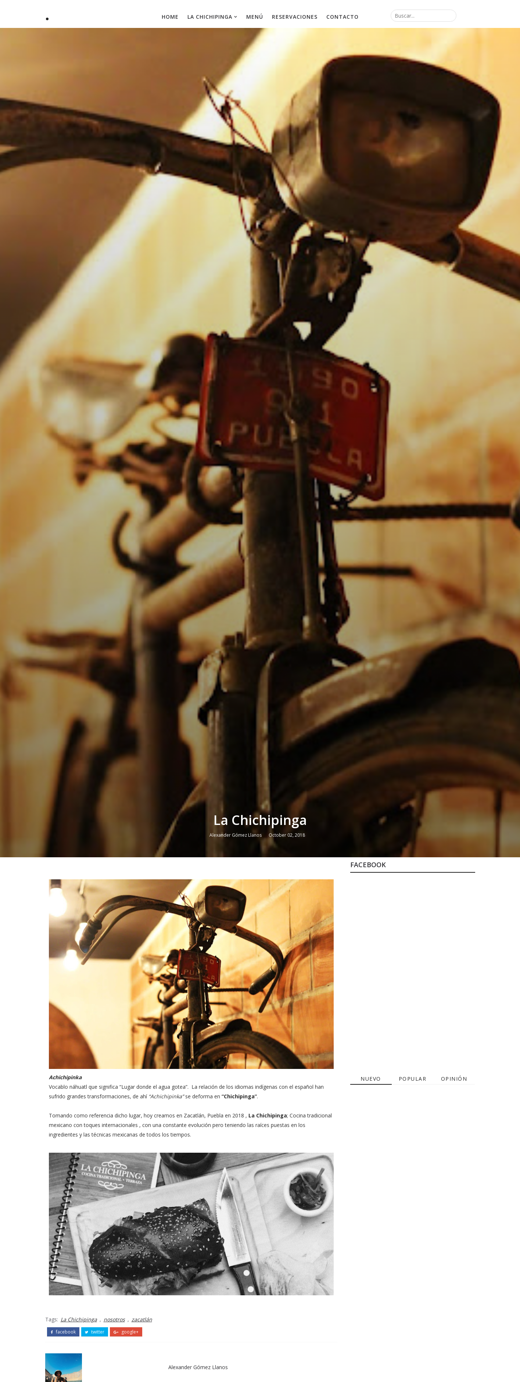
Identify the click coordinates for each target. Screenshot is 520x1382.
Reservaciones (295, 16)
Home (170, 16)
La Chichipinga (209, 16)
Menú (254, 16)
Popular (413, 1078)
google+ (126, 1332)
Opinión (454, 1078)
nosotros (114, 1319)
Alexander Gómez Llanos (235, 835)
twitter (94, 1332)
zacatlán (142, 1319)
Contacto (342, 16)
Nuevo (371, 1078)
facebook (63, 1332)
